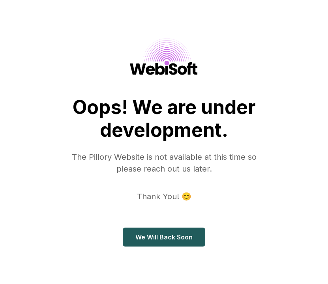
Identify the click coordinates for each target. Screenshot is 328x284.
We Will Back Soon (164, 237)
